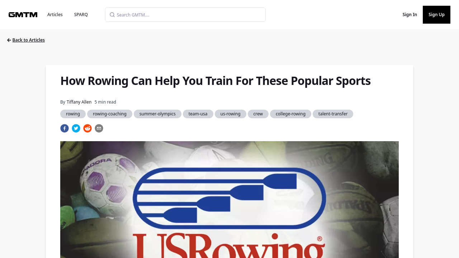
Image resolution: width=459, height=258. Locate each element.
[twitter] (76, 128)
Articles (55, 14)
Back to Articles (26, 40)
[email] (99, 128)
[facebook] (64, 128)
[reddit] (87, 128)
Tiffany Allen (79, 102)
